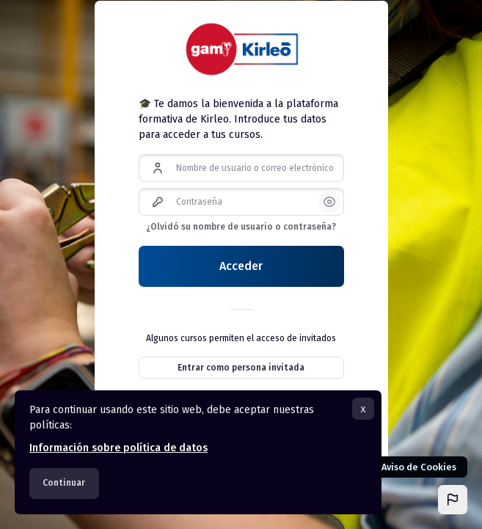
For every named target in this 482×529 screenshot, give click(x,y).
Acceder (241, 266)
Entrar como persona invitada (241, 367)
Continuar (64, 483)
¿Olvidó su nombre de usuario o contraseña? (241, 227)
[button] (452, 499)
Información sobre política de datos (118, 448)
